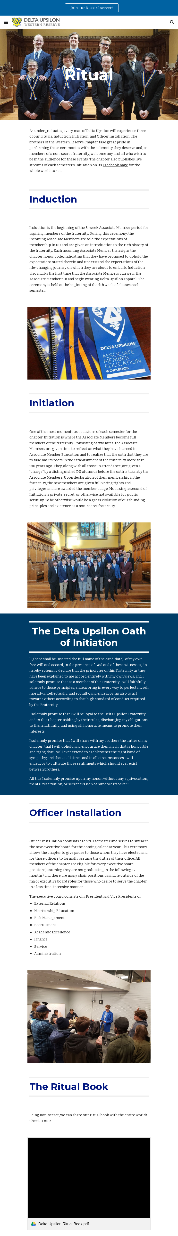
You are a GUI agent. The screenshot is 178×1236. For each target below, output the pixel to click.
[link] (89, 1183)
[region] (89, 8)
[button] (6, 22)
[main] (89, 74)
